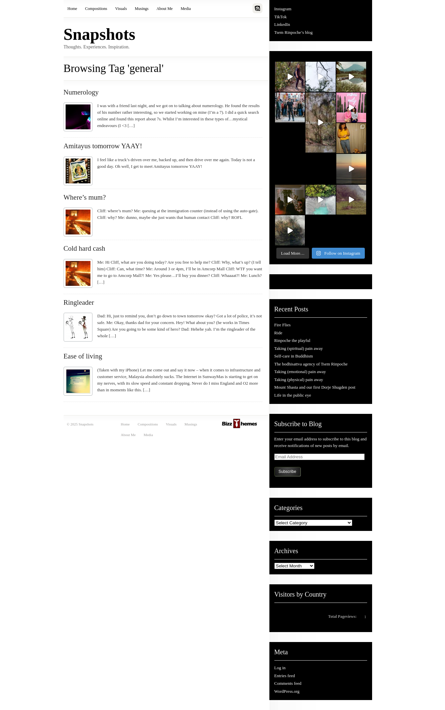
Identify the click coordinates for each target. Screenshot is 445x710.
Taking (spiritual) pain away (298, 348)
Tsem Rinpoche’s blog (293, 32)
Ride (278, 332)
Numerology (81, 92)
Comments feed (288, 683)
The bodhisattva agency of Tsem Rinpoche (311, 363)
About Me (164, 8)
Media (186, 8)
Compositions (96, 8)
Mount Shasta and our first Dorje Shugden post (315, 387)
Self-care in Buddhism (293, 356)
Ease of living (83, 356)
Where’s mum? (85, 197)
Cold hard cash (84, 248)
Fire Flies (282, 324)
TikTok (280, 16)
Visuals (121, 8)
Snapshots (100, 34)
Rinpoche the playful (292, 340)
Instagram (283, 8)
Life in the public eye (292, 395)
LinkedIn (282, 24)
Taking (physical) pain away (298, 379)
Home (72, 8)
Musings (141, 8)
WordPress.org (287, 691)
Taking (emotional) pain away (300, 371)
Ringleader (79, 302)
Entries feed (284, 675)
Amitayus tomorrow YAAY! (103, 146)
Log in (280, 667)
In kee (314, 123)
